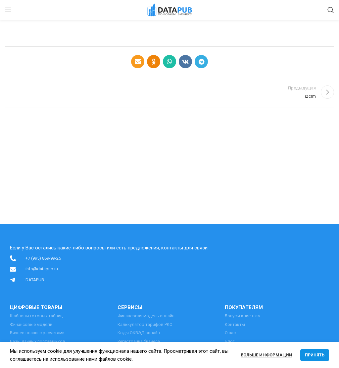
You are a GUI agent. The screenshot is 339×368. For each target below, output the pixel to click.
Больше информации (266, 354)
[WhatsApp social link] (169, 61)
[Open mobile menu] (8, 10)
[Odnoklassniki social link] (153, 61)
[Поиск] (330, 10)
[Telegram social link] (201, 61)
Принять (314, 355)
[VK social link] (185, 61)
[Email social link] (137, 61)
